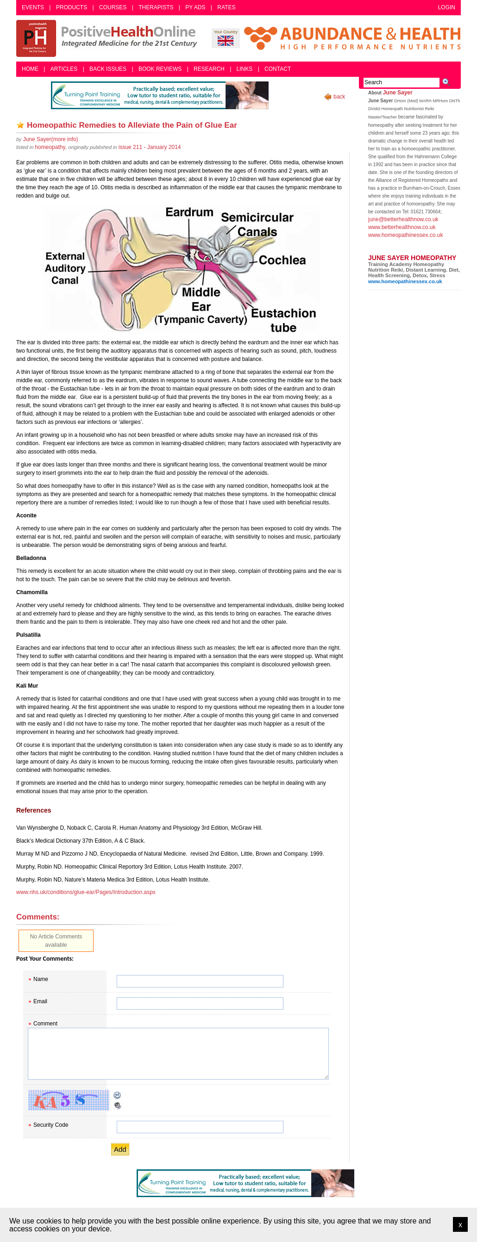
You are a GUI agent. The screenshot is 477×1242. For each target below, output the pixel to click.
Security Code (50, 1125)
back (339, 96)
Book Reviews (160, 69)
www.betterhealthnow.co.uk (401, 227)
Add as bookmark (20, 125)
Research (209, 69)
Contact (277, 69)
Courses (112, 7)
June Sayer (398, 92)
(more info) (50, 139)
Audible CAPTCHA (118, 1105)
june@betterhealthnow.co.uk (403, 219)
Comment (45, 1023)
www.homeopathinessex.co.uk (405, 235)
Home (30, 69)
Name (40, 979)
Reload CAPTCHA (118, 1095)
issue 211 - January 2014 (150, 147)
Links (245, 69)
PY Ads (195, 7)
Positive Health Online (108, 38)
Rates (226, 7)
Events (33, 7)
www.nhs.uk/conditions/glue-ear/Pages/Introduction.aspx (86, 892)
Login (446, 7)
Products (71, 7)
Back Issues (107, 69)
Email (40, 1001)
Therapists (155, 7)
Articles (63, 69)
